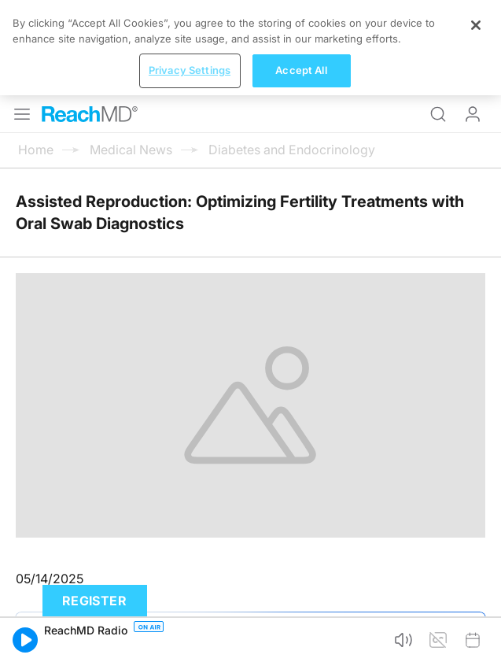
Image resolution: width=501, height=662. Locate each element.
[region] (250, 47)
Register (94, 600)
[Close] (476, 25)
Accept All (300, 70)
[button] (25, 640)
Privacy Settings (189, 70)
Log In (472, 114)
